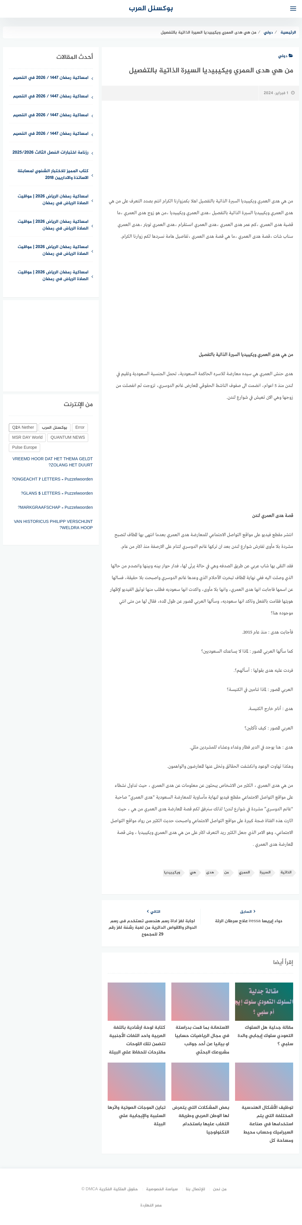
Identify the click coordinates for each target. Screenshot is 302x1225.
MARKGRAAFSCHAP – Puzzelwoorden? (55, 507)
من (226, 873)
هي (193, 873)
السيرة (265, 873)
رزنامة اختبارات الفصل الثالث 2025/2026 (50, 152)
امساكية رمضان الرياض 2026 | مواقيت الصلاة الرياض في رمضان (53, 200)
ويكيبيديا (172, 873)
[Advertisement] (200, 291)
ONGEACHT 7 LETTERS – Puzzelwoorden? (52, 479)
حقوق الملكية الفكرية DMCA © (109, 1189)
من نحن (219, 1189)
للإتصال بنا (195, 1189)
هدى (210, 873)
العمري (244, 873)
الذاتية (285, 873)
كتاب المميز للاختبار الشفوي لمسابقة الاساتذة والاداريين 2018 (52, 175)
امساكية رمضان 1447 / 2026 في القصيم (50, 78)
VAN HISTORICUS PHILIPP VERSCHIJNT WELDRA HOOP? (53, 524)
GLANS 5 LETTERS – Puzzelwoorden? (57, 493)
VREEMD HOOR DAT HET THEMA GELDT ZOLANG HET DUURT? (52, 462)
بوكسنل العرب (151, 8)
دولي (285, 56)
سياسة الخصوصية (162, 1189)
